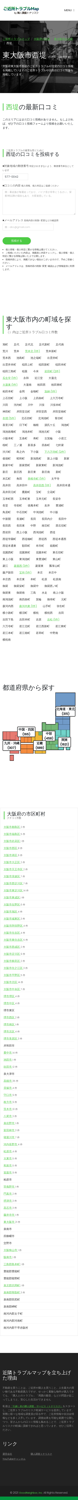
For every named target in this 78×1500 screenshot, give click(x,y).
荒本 (16, 351)
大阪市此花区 (14, 841)
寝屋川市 (12, 1137)
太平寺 (55, 479)
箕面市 (10, 1173)
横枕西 (48, 613)
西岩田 (7, 532)
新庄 (5, 472)
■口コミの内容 (31, 186)
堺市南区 (11, 1024)
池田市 (10, 1060)
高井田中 (22, 485)
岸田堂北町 (23, 412)
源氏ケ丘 (49, 425)
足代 (16, 344)
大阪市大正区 (14, 862)
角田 (19, 479)
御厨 (5, 586)
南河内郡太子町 (13, 1314)
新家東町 (41, 465)
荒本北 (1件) (32, 351)
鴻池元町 (44, 432)
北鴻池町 (43, 418)
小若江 (62, 438)
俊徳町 (7, 458)
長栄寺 (57, 499)
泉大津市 (9, 1074)
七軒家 (60, 445)
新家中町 (8, 465)
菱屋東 (39, 566)
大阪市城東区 (14, 919)
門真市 (10, 1194)
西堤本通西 (59, 539)
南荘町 (46, 526)
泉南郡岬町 (10, 1307)
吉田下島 (8, 620)
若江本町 (8, 633)
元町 (64, 599)
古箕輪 (48, 438)
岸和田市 (9, 1046)
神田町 (7, 412)
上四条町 (38, 398)
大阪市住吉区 (14, 933)
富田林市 (12, 1130)
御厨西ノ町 (51, 586)
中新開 (7, 519)
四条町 (46, 445)
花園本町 (41, 552)
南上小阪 (58, 593)
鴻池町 (65, 425)
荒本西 (7, 358)
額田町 (26, 546)
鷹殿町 (26, 492)
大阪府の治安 (42, 39)
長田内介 (47, 519)
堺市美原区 (13, 1039)
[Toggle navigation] (69, 10)
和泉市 (10, 1166)
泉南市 (8, 1229)
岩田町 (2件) (52, 371)
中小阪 (54, 512)
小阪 (58, 432)
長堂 (5, 505)
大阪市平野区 (14, 975)
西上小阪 (22, 532)
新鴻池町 (58, 465)
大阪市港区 (13, 855)
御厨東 (7, 593)
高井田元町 (9, 492)
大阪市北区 (13, 982)
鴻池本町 (27, 432)
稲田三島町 (9, 371)
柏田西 (41, 385)
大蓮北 (53, 378)
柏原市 (8, 1180)
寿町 (36, 438)
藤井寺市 (11, 1215)
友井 (47, 505)
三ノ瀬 (18, 445)
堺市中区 (12, 1003)
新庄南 (46, 472)
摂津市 (10, 1201)
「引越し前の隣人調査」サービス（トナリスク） (36, 1406)
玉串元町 (41, 499)
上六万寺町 (57, 398)
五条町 (23, 438)
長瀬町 (21, 519)
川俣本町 (55, 405)
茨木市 (11, 1109)
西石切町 (61, 526)
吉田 (61, 613)
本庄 (40, 573)
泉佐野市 (11, 1123)
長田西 (7, 526)
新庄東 (32, 472)
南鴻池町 (8, 599)
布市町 (40, 546)
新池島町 (35, 458)
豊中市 (11, 1053)
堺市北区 (12, 1032)
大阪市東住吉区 (16, 940)
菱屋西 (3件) (21, 566)
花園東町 (24, 552)
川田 (5, 405)
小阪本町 (8, 438)
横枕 (36, 613)
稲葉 (24, 371)
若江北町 (24, 626)
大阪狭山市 (13, 1250)
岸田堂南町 (59, 412)
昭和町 (21, 458)
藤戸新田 (8, 573)
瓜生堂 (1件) (10, 378)
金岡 (22, 391)
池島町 (21, 358)
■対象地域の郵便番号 (38, 168)
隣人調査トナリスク (41, 1454)
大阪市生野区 (14, 905)
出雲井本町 (9, 365)
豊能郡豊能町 (12, 1271)
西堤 (52, 532)
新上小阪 (52, 458)
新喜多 (32, 445)
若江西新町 (43, 626)
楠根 (36, 425)
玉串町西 (8, 499)
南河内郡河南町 (13, 1321)
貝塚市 (10, 1088)
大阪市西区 (13, 848)
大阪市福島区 (14, 834)
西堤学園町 (9, 539)
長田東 (21, 526)
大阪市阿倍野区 (16, 926)
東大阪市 (12, 1222)
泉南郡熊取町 (14, 1292)
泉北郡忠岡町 (14, 1285)
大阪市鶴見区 (14, 961)
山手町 (47, 606)
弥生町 (61, 606)
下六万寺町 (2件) (55, 452)
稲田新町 (44, 365)
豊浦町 (60, 505)
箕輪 (38, 599)
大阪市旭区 (13, 912)
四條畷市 (9, 1236)
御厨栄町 (19, 586)
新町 (58, 472)
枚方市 (10, 1102)
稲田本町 (60, 365)
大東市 (10, 1158)
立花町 (51, 492)
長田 (33, 519)
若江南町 (24, 633)
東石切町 (58, 552)
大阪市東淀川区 (16, 890)
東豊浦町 (41, 559)
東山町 (57, 559)
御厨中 (34, 586)
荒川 (5, 351)
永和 (26, 378)
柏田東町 (56, 385)
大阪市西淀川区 (16, 883)
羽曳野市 (11, 1187)
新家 (66, 458)
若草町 (40, 633)
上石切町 (8, 398)
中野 (33, 526)
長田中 (62, 519)
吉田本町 (24, 620)
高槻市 (11, 1081)
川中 (30, 405)
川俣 (41, 405)
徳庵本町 (33, 505)
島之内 (21, 452)
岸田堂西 (41, 412)
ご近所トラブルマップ (16, 39)
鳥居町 (7, 512)
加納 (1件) (50, 391)
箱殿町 (54, 546)
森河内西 (8, 606)
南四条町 (24, 599)
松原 (44, 579)
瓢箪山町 (54, 566)
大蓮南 (27, 385)
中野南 (54, 633)
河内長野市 (13, 1144)
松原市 (10, 1151)
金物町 (34, 391)
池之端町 (35, 358)
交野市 (8, 1243)
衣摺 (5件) (9, 418)
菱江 (5, 566)
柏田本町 (8, 391)
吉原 (38, 620)
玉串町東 (24, 499)
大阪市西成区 (14, 947)
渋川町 (7, 452)
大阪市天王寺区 (16, 869)
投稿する (16, 241)
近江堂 (39, 378)
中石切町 (22, 512)
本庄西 (7, 579)
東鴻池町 (24, 559)
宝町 (38, 492)
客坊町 (59, 418)
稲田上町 (27, 365)
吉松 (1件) (53, 620)
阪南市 (10, 1257)
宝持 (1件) (25, 573)
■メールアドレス (30, 220)
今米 (36, 371)
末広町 (7, 479)
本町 (33, 579)
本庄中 (53, 573)
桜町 (5, 445)
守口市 (10, 1095)
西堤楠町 (27, 539)
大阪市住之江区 (16, 968)
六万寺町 (8, 626)
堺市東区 (9, 1010)
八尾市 (10, 1116)
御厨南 (21, 593)
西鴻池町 (38, 532)
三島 (33, 593)
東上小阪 (8, 559)
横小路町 (8, 613)
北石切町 (26, 418)
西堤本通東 (9, 546)
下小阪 (34, 452)
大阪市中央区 (14, 989)
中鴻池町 (38, 512)
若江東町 (60, 626)
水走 (44, 593)
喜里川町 (8, 425)
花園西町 (8, 552)
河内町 (18, 405)
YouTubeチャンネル (14, 1459)
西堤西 (43, 539)
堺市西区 (12, 1017)
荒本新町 (51, 351)
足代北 (29, 344)
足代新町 (44, 344)
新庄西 (18, 472)
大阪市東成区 (14, 898)
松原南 (57, 579)
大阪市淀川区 (14, 954)
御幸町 (51, 599)
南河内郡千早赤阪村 (16, 1328)
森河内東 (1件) (28, 606)
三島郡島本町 (14, 1264)
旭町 (5, 344)
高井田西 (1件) (42, 485)
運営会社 (7, 1454)
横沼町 (23, 613)
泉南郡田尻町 (12, 1299)
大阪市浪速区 (14, 876)
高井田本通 (63, 485)
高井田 (7, 485)
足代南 (60, 344)
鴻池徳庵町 (9, 432)
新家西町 (24, 465)
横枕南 (7, 640)
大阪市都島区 (14, 827)
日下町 (23, 425)
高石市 (10, 1208)
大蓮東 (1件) (10, 385)
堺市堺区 (12, 996)
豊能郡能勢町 (12, 1278)
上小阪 (23, 398)
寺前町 (18, 505)
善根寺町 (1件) (36, 479)
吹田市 (11, 1067)
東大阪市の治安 (63, 39)
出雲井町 (52, 358)
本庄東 (21, 579)
